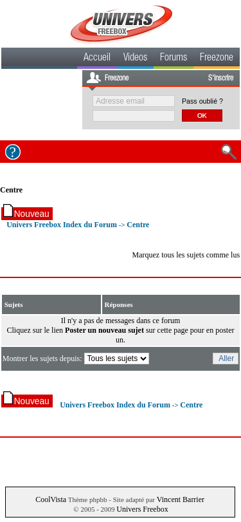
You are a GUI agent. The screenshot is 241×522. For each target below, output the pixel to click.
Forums (173, 58)
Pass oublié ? (202, 101)
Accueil (97, 58)
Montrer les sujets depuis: (77, 358)
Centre (11, 189)
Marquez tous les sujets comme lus (186, 254)
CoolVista (50, 499)
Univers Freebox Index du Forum (61, 224)
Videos (135, 58)
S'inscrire (220, 78)
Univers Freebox (142, 509)
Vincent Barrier (180, 499)
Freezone (216, 58)
